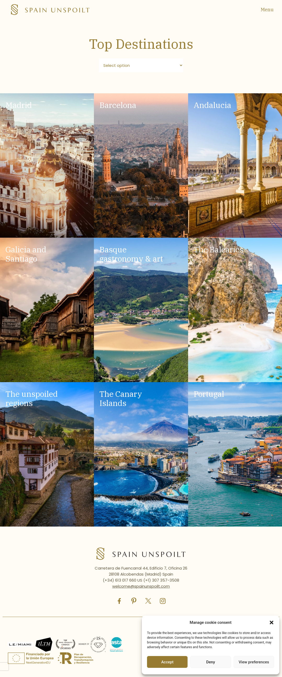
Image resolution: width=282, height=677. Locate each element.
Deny (210, 662)
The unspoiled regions (31, 398)
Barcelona (117, 105)
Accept (167, 662)
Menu (267, 10)
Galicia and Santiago (25, 254)
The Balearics (219, 249)
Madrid (18, 105)
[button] (271, 622)
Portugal (209, 394)
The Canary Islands (120, 398)
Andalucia (212, 105)
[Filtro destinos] (141, 65)
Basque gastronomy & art (131, 254)
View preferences (254, 662)
